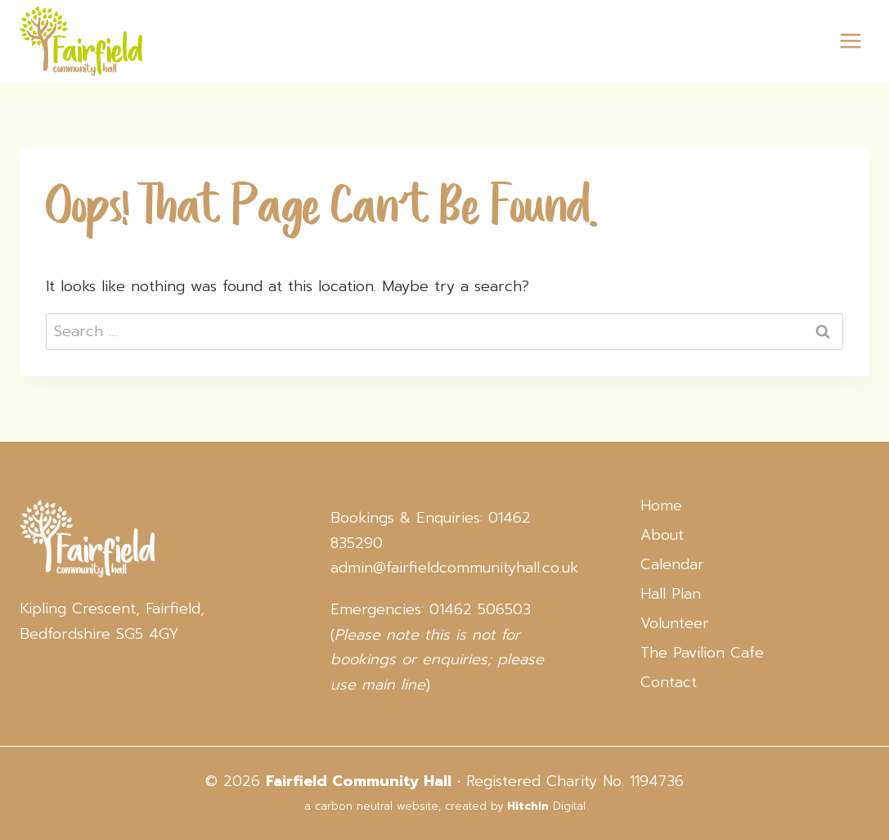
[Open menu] (850, 40)
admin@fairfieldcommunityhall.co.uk (454, 567)
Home (661, 505)
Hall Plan (670, 593)
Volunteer (674, 623)
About (662, 534)
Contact (668, 682)
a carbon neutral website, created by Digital (445, 806)
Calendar (672, 564)
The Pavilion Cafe (702, 652)
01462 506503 (480, 609)
